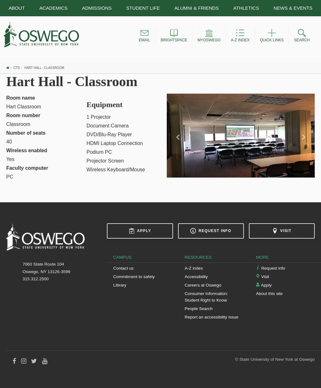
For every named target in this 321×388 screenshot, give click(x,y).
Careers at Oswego (203, 285)
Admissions (97, 8)
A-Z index (194, 268)
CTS (16, 68)
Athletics (246, 8)
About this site (269, 293)
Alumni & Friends (196, 8)
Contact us (123, 268)
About (16, 8)
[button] (144, 36)
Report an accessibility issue (212, 317)
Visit (282, 231)
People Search (199, 308)
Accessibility (196, 276)
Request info (210, 231)
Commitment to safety (134, 276)
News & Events (293, 8)
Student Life (143, 8)
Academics (53, 8)
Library (119, 285)
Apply (140, 231)
